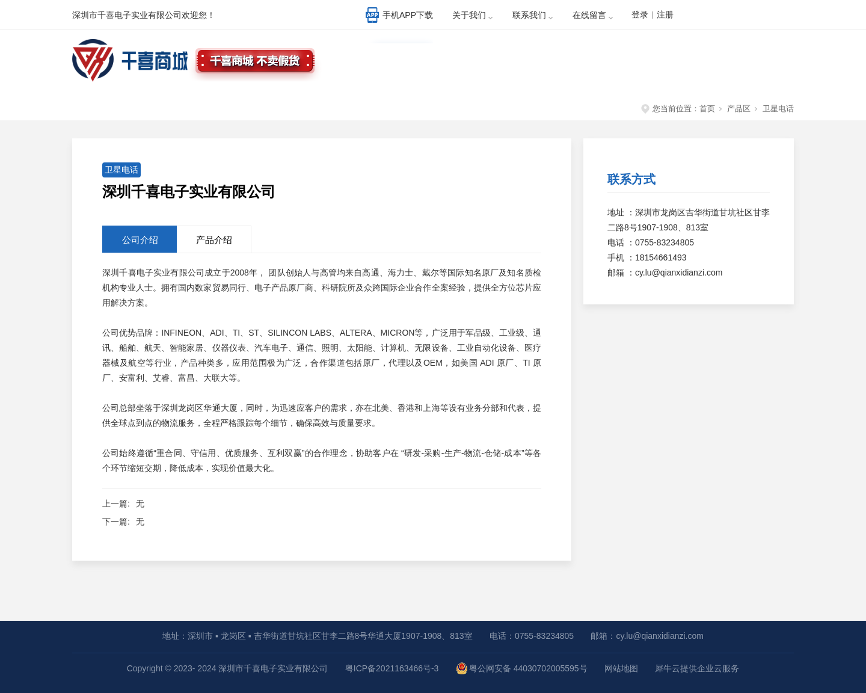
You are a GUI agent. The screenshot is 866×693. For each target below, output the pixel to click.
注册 (665, 14)
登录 (639, 14)
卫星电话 (778, 108)
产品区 (739, 108)
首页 (707, 108)
